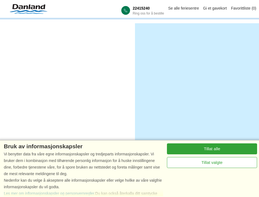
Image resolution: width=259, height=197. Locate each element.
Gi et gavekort (215, 8)
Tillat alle (212, 148)
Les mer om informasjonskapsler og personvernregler (49, 193)
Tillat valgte (211, 162)
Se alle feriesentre (183, 8)
